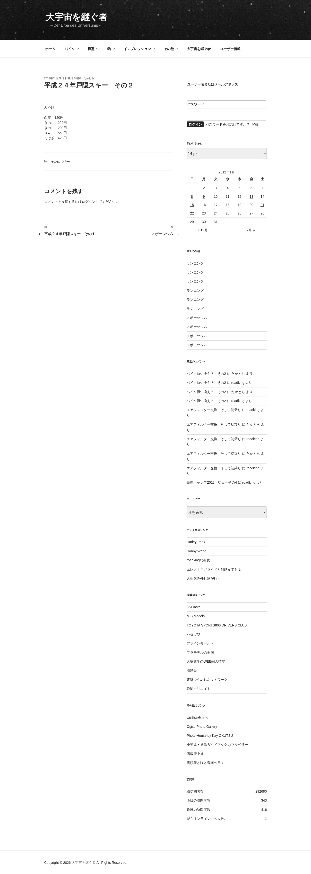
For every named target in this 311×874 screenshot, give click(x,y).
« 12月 (203, 230)
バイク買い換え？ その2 (206, 374)
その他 (171, 49)
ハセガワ (193, 634)
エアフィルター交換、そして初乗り (214, 410)
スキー (66, 161)
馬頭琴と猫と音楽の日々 (205, 763)
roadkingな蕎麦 (198, 560)
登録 (255, 124)
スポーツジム (197, 318)
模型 (93, 49)
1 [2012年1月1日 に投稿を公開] (192, 188)
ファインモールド (200, 643)
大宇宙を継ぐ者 (76, 17)
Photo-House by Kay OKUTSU (210, 735)
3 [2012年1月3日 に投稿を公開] (216, 188)
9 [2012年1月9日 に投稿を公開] (204, 196)
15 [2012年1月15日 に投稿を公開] (192, 205)
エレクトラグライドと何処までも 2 (214, 569)
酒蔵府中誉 (195, 754)
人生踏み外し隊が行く (204, 578)
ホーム (50, 49)
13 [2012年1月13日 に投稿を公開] (251, 196)
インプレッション (140, 49)
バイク (72, 49)
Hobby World (196, 551)
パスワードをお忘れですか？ (228, 124)
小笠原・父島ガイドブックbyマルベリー (217, 744)
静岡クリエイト (198, 689)
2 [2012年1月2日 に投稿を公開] (204, 188)
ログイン (88, 202)
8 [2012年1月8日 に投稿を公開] (192, 196)
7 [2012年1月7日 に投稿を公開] (262, 188)
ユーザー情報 (230, 49)
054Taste (193, 607)
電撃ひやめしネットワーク (207, 680)
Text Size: (194, 143)
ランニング (195, 263)
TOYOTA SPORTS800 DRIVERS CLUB (217, 625)
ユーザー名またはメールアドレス (212, 84)
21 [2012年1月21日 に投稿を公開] (262, 205)
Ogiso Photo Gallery (202, 726)
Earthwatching (197, 717)
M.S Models (196, 616)
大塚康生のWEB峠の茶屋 (206, 661)
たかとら (88, 78)
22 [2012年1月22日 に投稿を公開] (192, 213)
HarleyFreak (196, 542)
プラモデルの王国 (200, 652)
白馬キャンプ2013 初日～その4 (212, 482)
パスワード (195, 104)
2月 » (251, 230)
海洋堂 (192, 671)
